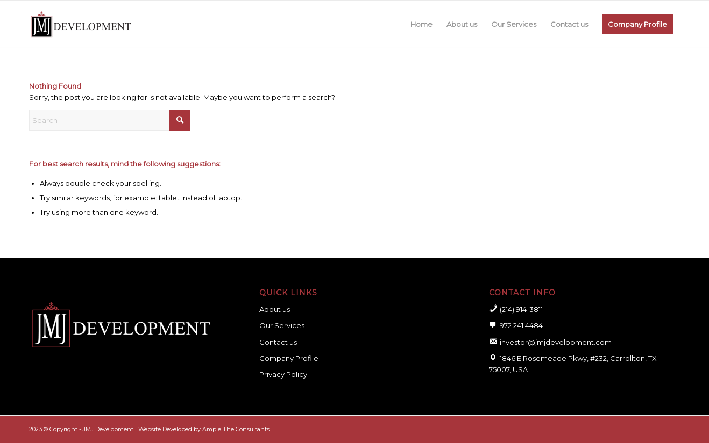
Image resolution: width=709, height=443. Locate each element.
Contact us (278, 342)
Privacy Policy (283, 374)
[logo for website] (80, 24)
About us (274, 309)
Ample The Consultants (236, 429)
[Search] (109, 120)
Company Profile (288, 358)
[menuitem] (421, 24)
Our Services (281, 325)
